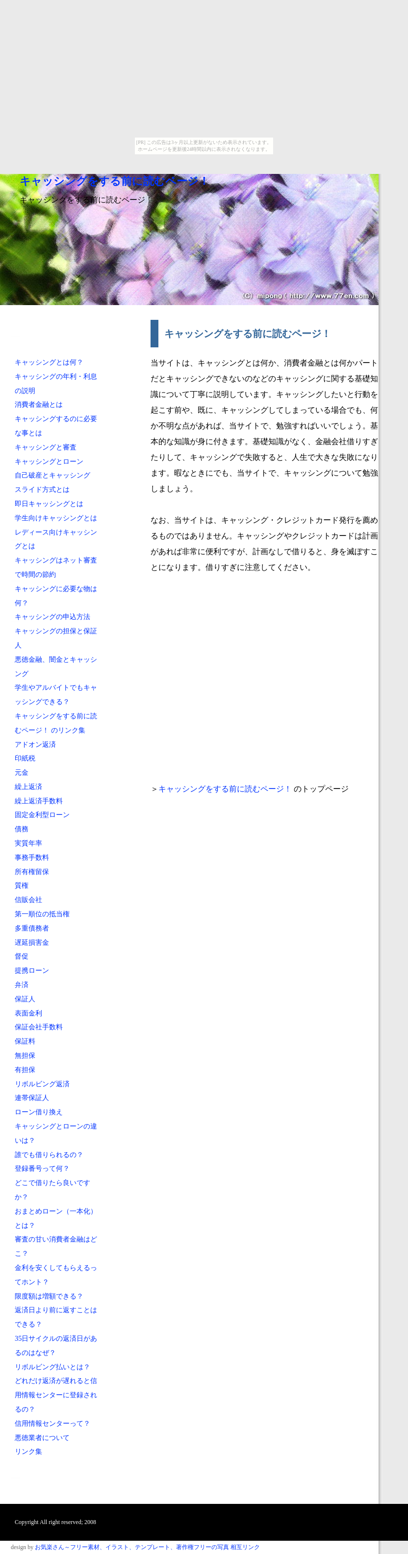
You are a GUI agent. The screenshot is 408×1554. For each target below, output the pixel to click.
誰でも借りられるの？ (49, 1154)
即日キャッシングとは (49, 504)
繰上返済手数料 (39, 801)
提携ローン (32, 970)
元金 (21, 772)
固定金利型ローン (42, 815)
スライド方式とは (42, 489)
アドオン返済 (35, 744)
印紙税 (25, 758)
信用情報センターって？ (52, 1423)
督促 (21, 956)
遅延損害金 (32, 942)
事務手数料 (32, 857)
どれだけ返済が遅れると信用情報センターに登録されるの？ (56, 1395)
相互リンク (245, 1547)
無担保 (25, 1055)
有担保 (25, 1070)
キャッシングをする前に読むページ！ (114, 181)
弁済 (21, 985)
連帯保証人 (32, 1098)
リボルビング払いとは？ (52, 1367)
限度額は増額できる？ (49, 1296)
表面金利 (28, 1013)
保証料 (25, 1041)
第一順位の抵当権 (42, 914)
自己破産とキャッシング (52, 475)
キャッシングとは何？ (49, 362)
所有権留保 (32, 872)
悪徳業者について (42, 1437)
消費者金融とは (39, 404)
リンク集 (28, 1451)
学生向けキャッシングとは (56, 518)
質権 (21, 885)
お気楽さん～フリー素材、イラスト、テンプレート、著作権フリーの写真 (132, 1547)
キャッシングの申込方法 (52, 617)
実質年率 (28, 843)
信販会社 (28, 900)
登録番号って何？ (42, 1168)
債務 (21, 829)
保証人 (25, 999)
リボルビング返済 (42, 1084)
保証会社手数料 (39, 1027)
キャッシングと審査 (45, 447)
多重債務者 (32, 928)
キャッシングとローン (49, 461)
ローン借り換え (39, 1112)
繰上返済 (28, 787)
